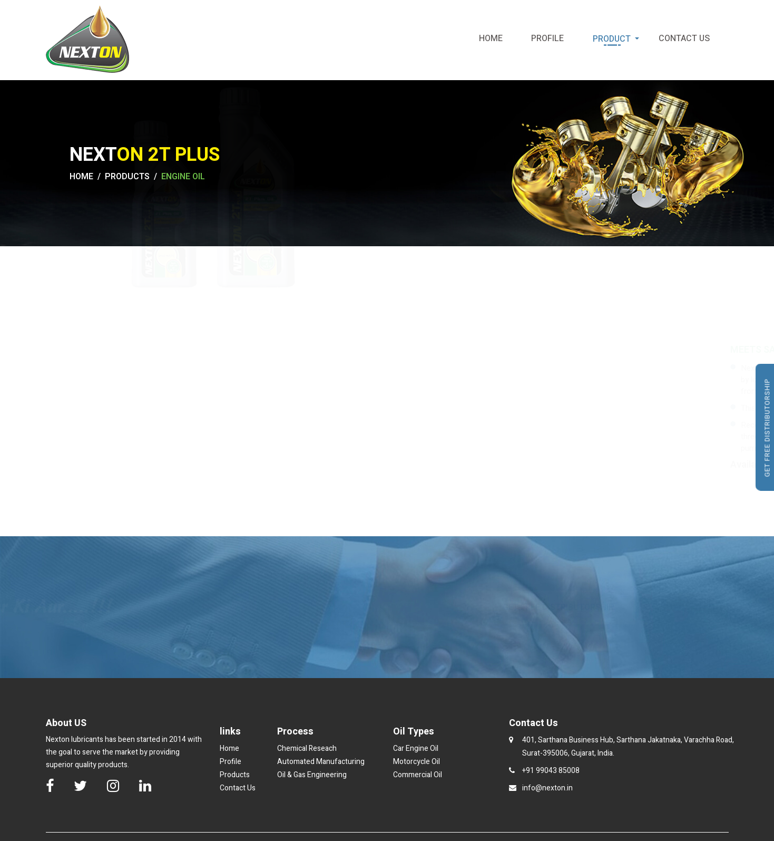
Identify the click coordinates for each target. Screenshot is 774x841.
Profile (545, 38)
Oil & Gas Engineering (312, 774)
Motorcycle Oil (416, 761)
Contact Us (682, 38)
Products (235, 774)
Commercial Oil (417, 774)
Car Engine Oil (415, 748)
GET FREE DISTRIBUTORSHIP (558, 607)
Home (489, 38)
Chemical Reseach (307, 748)
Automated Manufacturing (321, 761)
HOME (81, 176)
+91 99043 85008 (551, 770)
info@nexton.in (547, 788)
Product (617, 39)
